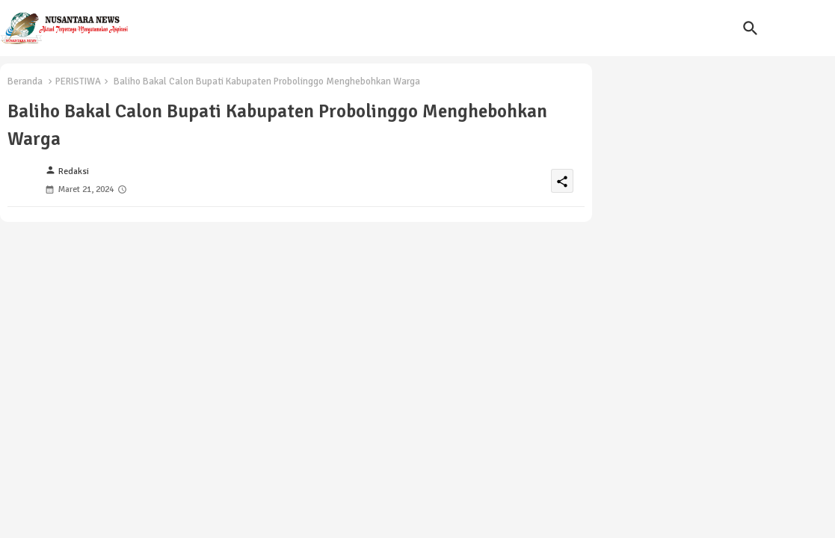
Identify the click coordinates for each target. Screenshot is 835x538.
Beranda (25, 81)
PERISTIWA (78, 81)
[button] (750, 28)
